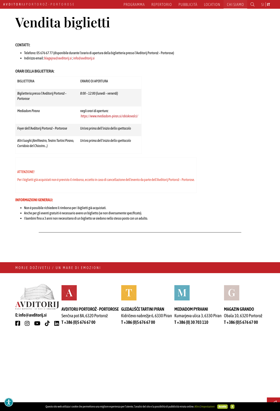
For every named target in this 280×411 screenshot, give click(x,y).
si (262, 4)
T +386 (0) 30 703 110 (191, 395)
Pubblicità (187, 4)
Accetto (222, 406)
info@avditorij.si (83, 132)
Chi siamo (235, 4)
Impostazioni (208, 406)
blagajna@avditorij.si (58, 132)
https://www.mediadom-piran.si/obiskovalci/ (109, 189)
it (268, 4)
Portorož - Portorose (39, 4)
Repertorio (161, 4)
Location (212, 4)
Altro (197, 406)
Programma (134, 4)
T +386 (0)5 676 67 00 (78, 395)
